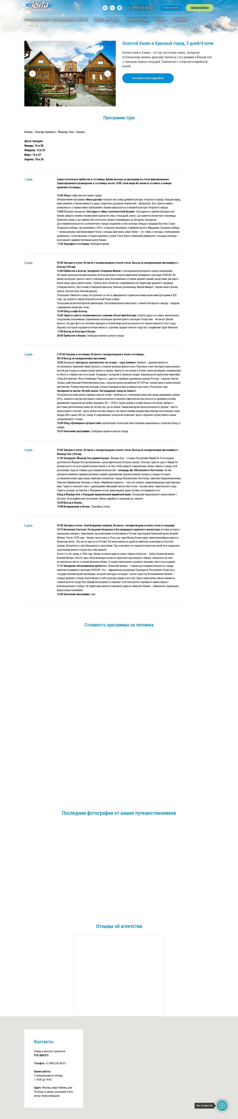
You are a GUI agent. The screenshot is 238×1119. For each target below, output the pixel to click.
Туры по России (137, 20)
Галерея (160, 20)
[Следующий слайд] (107, 73)
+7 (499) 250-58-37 (140, 8)
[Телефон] (112, 7)
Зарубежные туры (106, 20)
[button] (171, 7)
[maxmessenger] (105, 7)
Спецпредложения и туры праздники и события (55, 20)
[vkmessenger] (119, 7)
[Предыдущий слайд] (32, 73)
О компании (180, 20)
